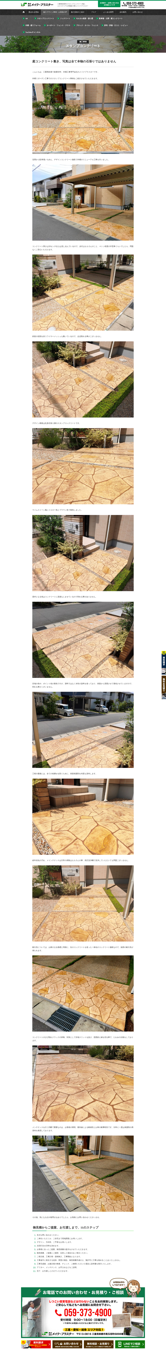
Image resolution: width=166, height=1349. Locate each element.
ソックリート (65, 18)
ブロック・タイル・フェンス (87, 25)
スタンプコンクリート (45, 18)
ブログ (93, 12)
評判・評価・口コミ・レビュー (116, 25)
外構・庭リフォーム (33, 25)
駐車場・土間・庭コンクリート (111, 18)
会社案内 (123, 12)
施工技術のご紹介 (77, 12)
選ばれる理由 (33, 12)
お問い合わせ (138, 12)
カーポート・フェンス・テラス (58, 25)
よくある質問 (108, 12)
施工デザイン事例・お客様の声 (55, 12)
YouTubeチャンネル (32, 32)
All (26, 18)
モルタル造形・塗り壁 (84, 18)
